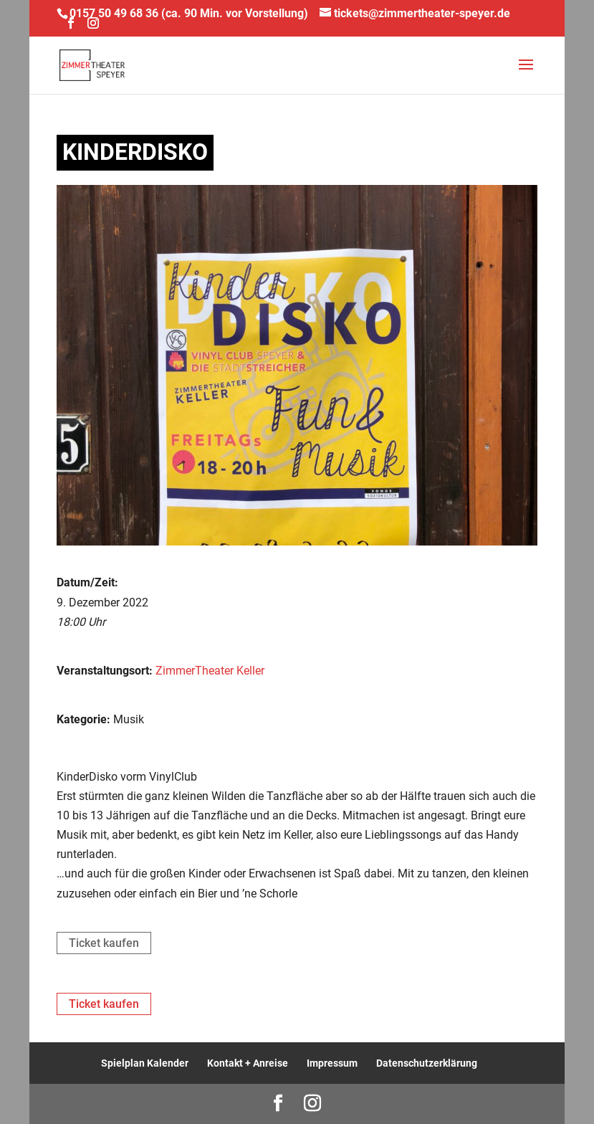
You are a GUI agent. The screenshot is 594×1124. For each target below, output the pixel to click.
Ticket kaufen (104, 943)
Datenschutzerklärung (426, 1063)
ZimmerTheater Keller (209, 670)
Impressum (332, 1063)
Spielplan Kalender (144, 1063)
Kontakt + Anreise (247, 1063)
